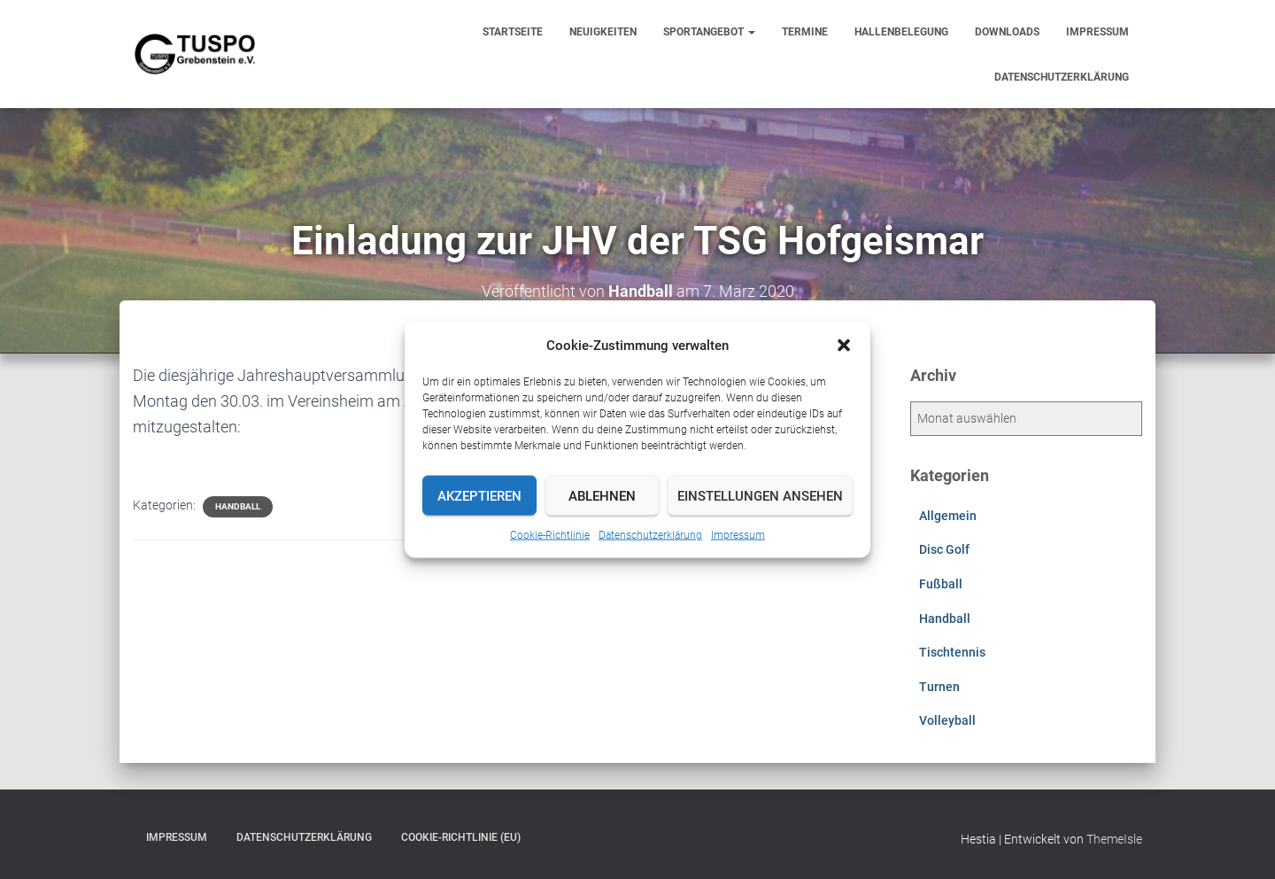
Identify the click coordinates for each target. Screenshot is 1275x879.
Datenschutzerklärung (650, 535)
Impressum (738, 535)
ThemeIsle (1114, 839)
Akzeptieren (479, 495)
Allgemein (948, 516)
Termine (805, 32)
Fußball (940, 584)
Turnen (939, 687)
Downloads (1007, 32)
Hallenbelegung (901, 32)
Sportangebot (709, 32)
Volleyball (947, 720)
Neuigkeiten (603, 32)
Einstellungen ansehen (760, 495)
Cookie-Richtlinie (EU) (461, 837)
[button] (844, 345)
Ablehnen (602, 495)
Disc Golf (944, 549)
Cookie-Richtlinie (550, 535)
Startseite (513, 32)
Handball (237, 506)
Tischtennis (952, 652)
